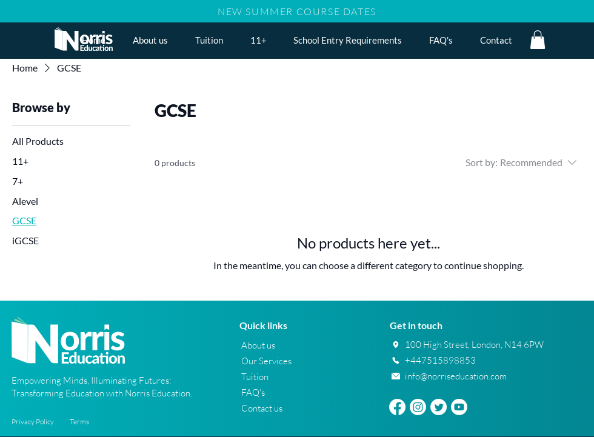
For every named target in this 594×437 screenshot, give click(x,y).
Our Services (266, 361)
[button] (258, 40)
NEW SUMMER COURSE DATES (297, 11)
